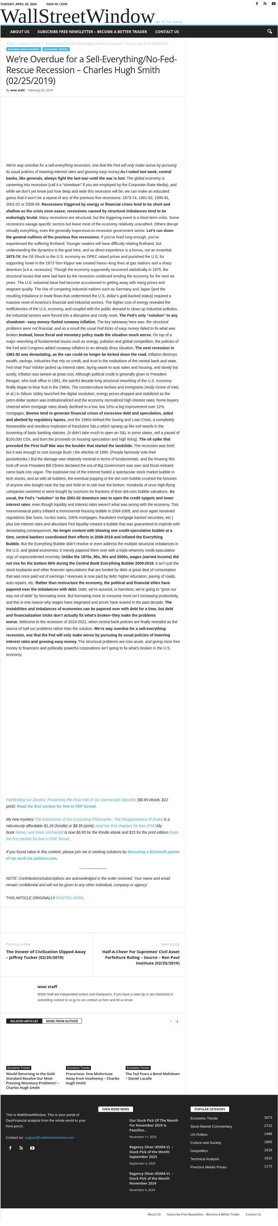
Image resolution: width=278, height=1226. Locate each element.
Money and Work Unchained (39, 832)
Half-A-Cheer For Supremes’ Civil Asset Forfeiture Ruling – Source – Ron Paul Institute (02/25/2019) (141, 957)
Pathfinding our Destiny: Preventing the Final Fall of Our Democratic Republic (71, 800)
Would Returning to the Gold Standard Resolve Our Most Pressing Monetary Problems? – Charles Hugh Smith (32, 1080)
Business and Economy (23, 49)
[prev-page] (170, 1021)
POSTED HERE (69, 898)
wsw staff (17, 90)
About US (20, 31)
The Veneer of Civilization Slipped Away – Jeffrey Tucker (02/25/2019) (46, 954)
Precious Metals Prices (208, 1167)
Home (10, 44)
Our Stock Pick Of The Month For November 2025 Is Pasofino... (153, 1125)
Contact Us (167, 31)
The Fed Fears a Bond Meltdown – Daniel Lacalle (153, 1076)
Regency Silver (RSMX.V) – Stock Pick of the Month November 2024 (151, 1178)
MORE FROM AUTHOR (62, 1021)
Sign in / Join (56, 4)
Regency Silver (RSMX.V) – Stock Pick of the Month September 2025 (151, 1151)
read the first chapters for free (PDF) (126, 826)
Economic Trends (29, 44)
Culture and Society (206, 1143)
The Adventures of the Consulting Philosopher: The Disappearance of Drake (99, 819)
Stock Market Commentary (211, 1126)
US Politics (199, 1135)
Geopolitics (199, 1151)
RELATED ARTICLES (24, 1021)
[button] (270, 32)
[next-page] (177, 1021)
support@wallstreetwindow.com (49, 1138)
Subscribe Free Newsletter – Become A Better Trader (92, 31)
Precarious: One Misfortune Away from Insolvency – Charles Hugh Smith (93, 1078)
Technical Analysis (205, 1159)
